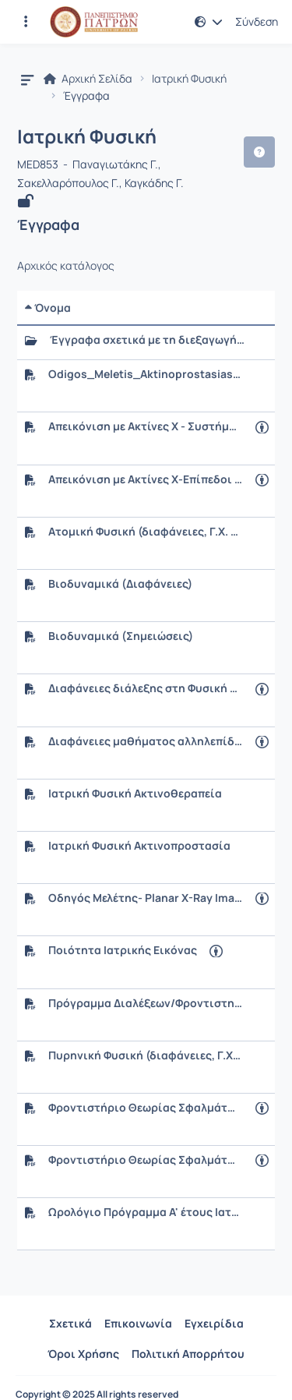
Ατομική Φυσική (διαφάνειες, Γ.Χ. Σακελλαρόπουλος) (145, 531)
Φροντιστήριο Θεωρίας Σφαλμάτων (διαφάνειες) (145, 1107)
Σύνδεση (256, 22)
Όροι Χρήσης (83, 1353)
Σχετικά (70, 1323)
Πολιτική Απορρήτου (188, 1353)
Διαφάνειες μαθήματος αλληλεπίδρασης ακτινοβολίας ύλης (145, 741)
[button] (209, 21)
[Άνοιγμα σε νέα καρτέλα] (262, 427)
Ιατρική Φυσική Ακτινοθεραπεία (135, 793)
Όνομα (48, 307)
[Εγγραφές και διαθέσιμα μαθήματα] (25, 22)
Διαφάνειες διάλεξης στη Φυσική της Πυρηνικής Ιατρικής (145, 688)
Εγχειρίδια (214, 1323)
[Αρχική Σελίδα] (94, 21)
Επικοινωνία (138, 1323)
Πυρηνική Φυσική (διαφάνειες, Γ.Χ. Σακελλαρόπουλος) (145, 1055)
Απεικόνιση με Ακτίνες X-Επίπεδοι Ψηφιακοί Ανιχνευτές (145, 479)
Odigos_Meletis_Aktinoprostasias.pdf (145, 374)
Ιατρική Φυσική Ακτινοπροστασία (139, 846)
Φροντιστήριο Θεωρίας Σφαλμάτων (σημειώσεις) (145, 1160)
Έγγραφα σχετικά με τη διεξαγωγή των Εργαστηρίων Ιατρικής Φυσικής (147, 340)
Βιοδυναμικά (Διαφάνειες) (120, 584)
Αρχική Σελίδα (88, 78)
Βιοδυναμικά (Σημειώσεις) (120, 636)
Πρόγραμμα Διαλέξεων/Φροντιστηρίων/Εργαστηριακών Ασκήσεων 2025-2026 (145, 1003)
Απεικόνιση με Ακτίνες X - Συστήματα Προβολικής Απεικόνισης (145, 426)
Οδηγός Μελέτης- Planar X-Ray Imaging (145, 898)
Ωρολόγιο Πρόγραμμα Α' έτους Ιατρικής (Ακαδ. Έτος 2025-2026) (145, 1212)
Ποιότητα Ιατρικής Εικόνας (122, 950)
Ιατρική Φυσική (189, 78)
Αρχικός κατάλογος (65, 266)
